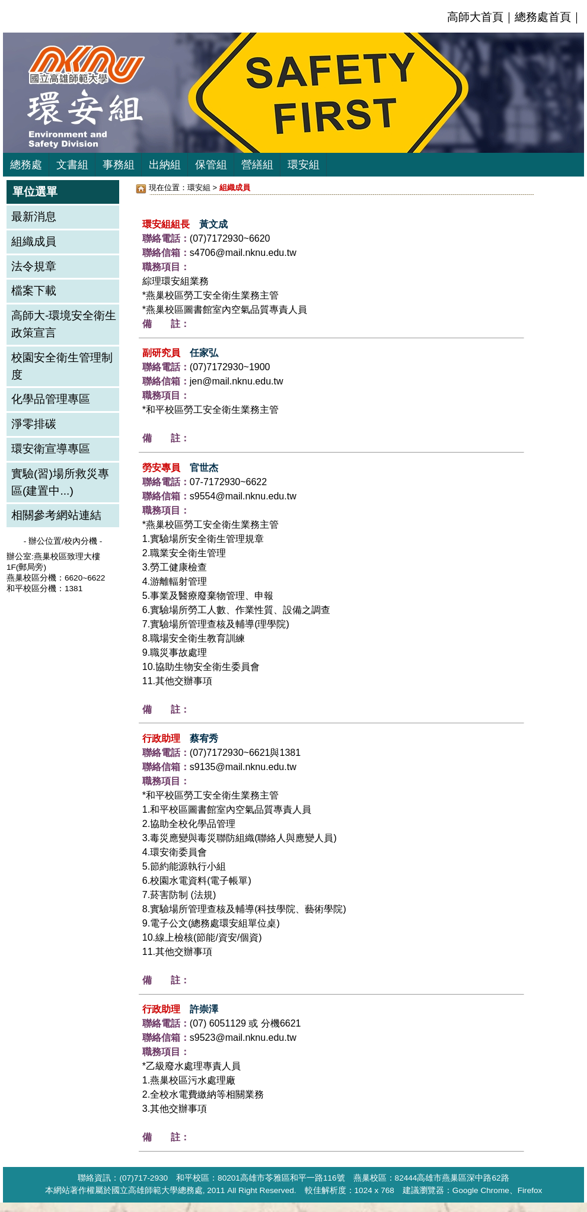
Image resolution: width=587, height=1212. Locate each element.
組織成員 (33, 241)
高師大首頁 (475, 17)
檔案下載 (33, 290)
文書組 (72, 165)
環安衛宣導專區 (50, 449)
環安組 (304, 165)
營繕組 (257, 165)
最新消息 (33, 216)
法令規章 (33, 266)
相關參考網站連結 (56, 515)
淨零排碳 (33, 424)
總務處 (26, 165)
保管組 (211, 165)
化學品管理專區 (50, 399)
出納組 (165, 165)
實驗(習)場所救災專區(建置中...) (60, 482)
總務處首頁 (543, 17)
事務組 (119, 165)
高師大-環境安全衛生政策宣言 (63, 324)
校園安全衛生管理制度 (62, 366)
